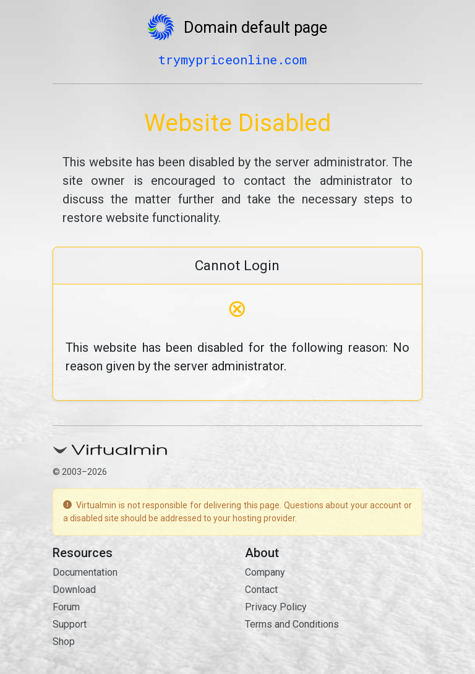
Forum (66, 607)
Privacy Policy (276, 607)
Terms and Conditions (292, 624)
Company (265, 572)
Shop (64, 641)
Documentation (85, 572)
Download (74, 589)
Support (70, 624)
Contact (261, 589)
